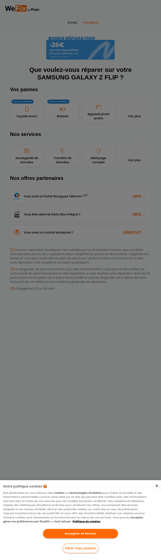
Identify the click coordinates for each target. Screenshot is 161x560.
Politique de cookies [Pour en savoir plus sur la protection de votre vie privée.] (86, 521)
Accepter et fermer (80, 533)
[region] (80, 520)
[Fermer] (157, 486)
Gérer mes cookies (80, 548)
